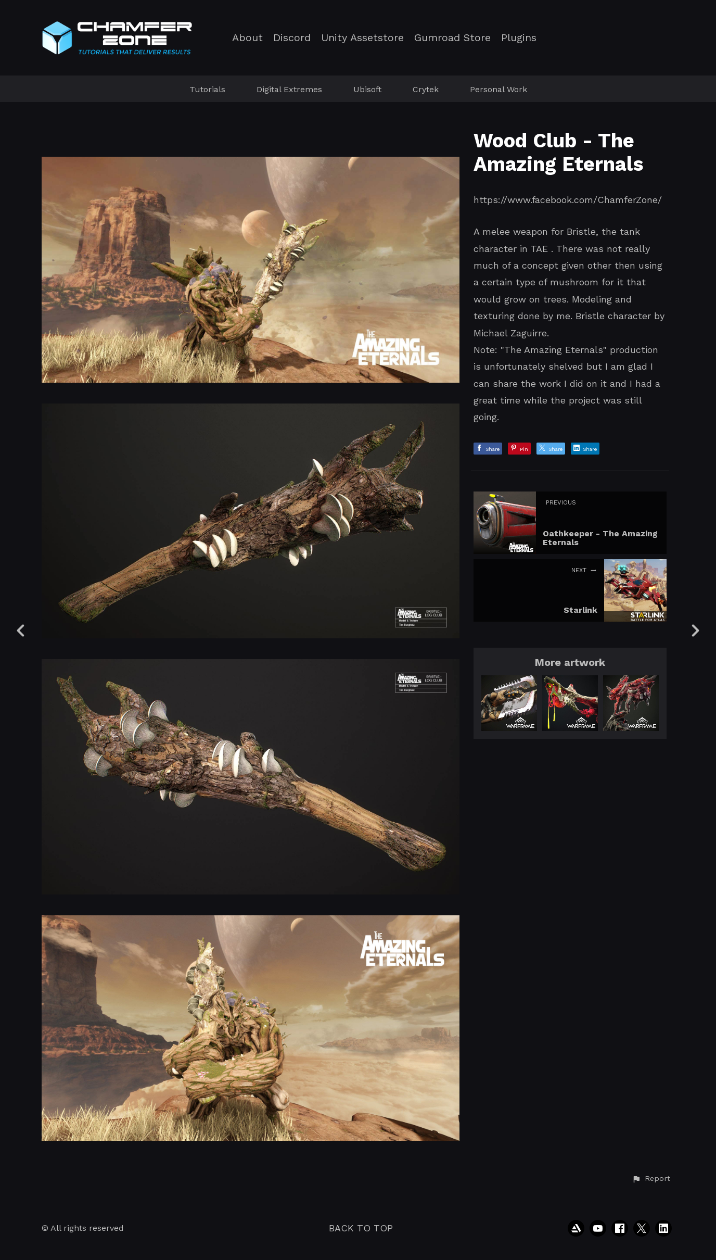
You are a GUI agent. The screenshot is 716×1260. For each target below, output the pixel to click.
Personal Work (498, 89)
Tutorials (207, 89)
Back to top (361, 1228)
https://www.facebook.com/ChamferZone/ (568, 199)
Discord (292, 38)
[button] (651, 1179)
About (247, 38)
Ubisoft (367, 89)
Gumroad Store (452, 38)
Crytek (426, 89)
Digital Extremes (289, 89)
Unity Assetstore (362, 38)
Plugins (518, 38)
